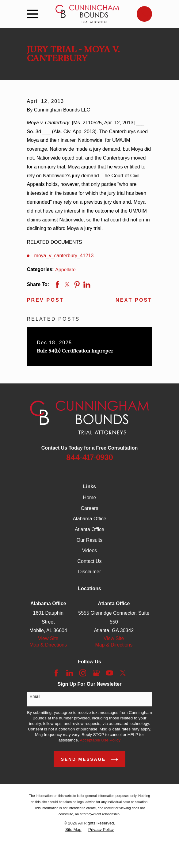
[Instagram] (82, 672)
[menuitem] (73, 829)
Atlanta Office (89, 529)
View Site (48, 638)
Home (89, 497)
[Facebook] (56, 672)
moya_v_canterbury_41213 (64, 255)
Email (35, 696)
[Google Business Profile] (96, 672)
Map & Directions (48, 644)
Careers (89, 508)
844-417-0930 (89, 457)
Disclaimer (89, 571)
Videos (89, 550)
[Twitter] (123, 672)
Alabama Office (89, 518)
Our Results (89, 540)
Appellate (65, 269)
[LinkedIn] (69, 672)
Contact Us (89, 561)
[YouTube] (109, 672)
